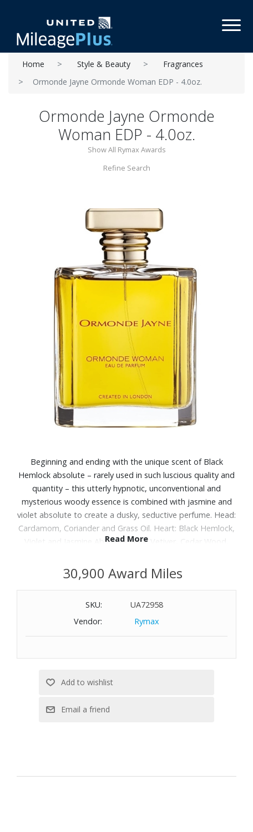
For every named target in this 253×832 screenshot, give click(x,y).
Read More (126, 538)
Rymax (146, 621)
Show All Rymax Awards (127, 150)
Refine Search (126, 168)
